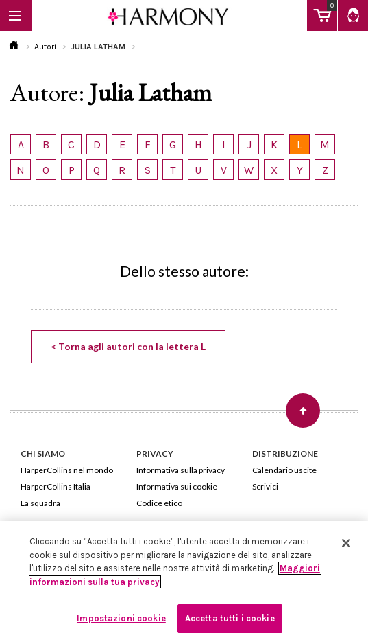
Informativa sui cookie (176, 486)
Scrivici (265, 486)
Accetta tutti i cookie (230, 618)
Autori (45, 46)
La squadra (40, 503)
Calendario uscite (284, 470)
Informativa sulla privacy (180, 470)
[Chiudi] (346, 543)
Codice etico (159, 503)
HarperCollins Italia (55, 486)
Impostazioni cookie (121, 618)
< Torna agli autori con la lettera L (128, 346)
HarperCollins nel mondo (67, 470)
